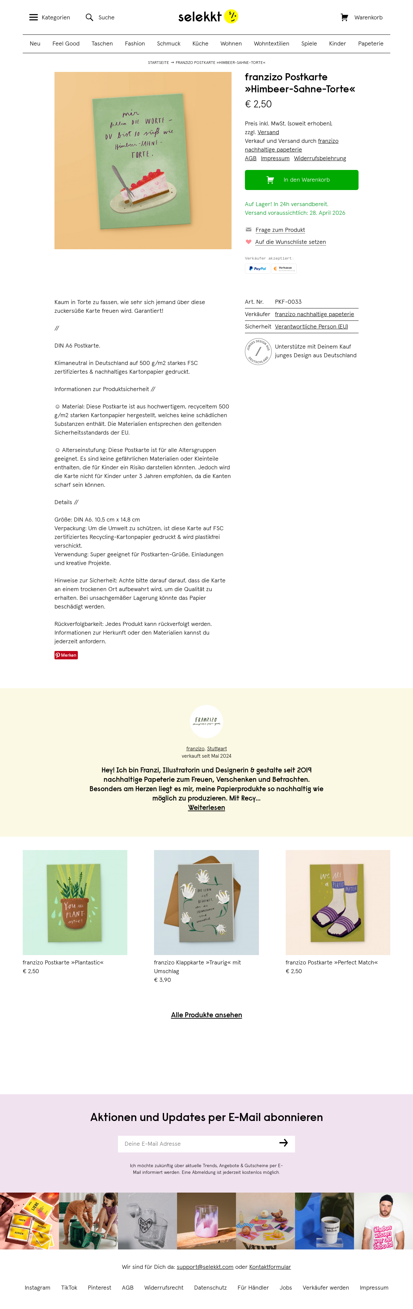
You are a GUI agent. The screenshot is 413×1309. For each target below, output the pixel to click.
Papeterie (371, 44)
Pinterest (99, 1288)
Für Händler (253, 1288)
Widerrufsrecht (163, 1288)
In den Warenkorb (307, 180)
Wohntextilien (271, 44)
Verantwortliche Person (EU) (311, 327)
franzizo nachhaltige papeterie (314, 314)
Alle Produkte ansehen (206, 1015)
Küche (200, 44)
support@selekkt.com (205, 1267)
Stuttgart (217, 748)
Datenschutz (210, 1288)
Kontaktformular (270, 1267)
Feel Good (66, 44)
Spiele (309, 44)
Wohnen (231, 44)
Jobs (286, 1288)
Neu (35, 44)
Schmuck (168, 44)
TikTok (69, 1288)
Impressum (374, 1288)
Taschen (102, 44)
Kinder (337, 44)
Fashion (135, 44)
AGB (128, 1288)
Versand (268, 132)
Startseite (158, 63)
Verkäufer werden (326, 1288)
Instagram (37, 1288)
